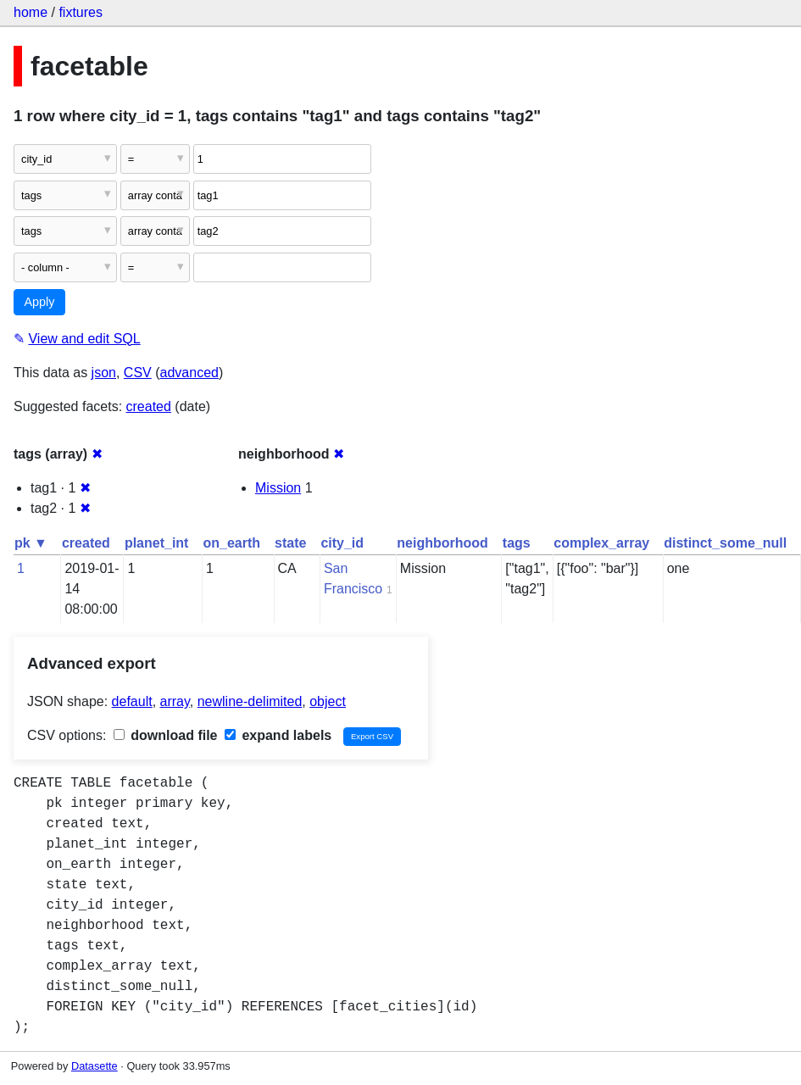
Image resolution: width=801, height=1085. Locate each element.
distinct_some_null (725, 543)
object (327, 701)
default (132, 701)
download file (166, 735)
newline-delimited (250, 701)
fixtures (80, 12)
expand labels (278, 735)
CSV (138, 372)
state (290, 543)
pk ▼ (30, 543)
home (30, 12)
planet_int (157, 543)
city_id (342, 543)
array (175, 701)
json (104, 372)
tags (517, 543)
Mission (278, 488)
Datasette (94, 1066)
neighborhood (442, 543)
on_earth (231, 543)
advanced (189, 372)
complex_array (601, 543)
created (148, 406)
